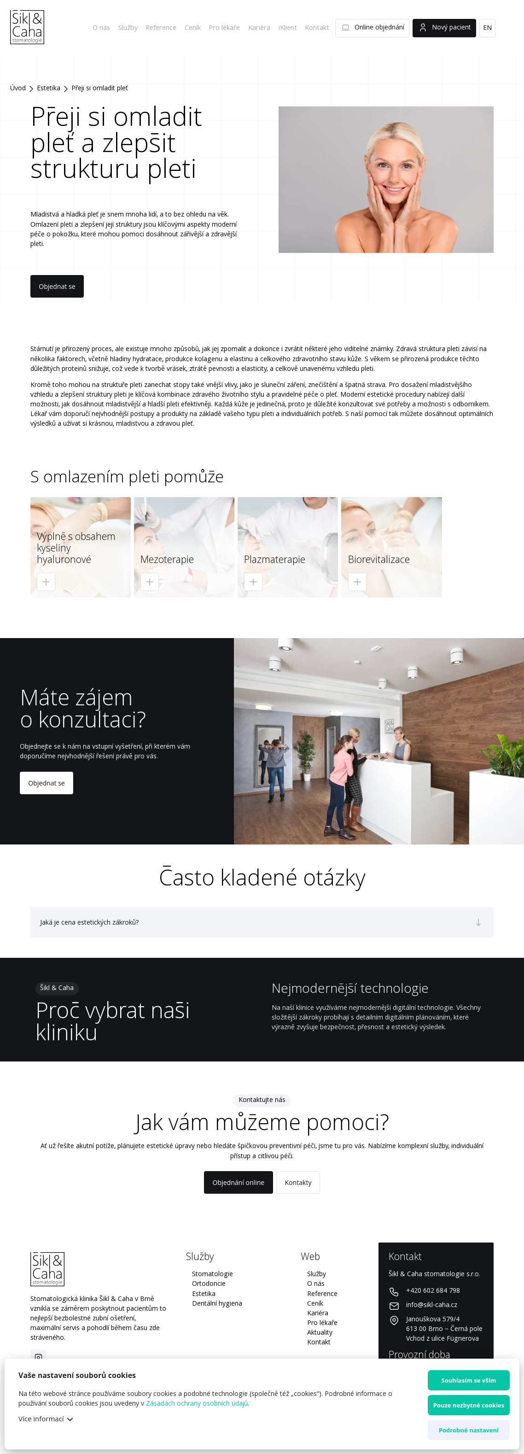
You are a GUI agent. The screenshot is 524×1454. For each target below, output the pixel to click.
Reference (164, 28)
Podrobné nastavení (469, 1430)
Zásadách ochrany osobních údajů (197, 1404)
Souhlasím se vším (469, 1380)
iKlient (289, 28)
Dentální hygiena (217, 1304)
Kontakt (317, 28)
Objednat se (57, 286)
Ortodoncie (209, 1284)
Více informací (41, 1418)
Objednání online (239, 1182)
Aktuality (319, 1333)
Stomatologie (212, 1274)
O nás (105, 28)
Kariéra (261, 28)
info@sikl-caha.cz (431, 1305)
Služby (131, 28)
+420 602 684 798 (433, 1291)
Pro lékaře (227, 28)
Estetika (48, 88)
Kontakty (298, 1182)
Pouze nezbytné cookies (469, 1405)
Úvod (18, 88)
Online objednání (372, 28)
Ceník (196, 28)
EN (487, 28)
